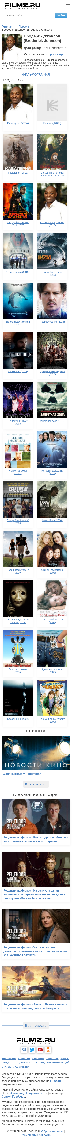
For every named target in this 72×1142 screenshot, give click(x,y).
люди (5, 1062)
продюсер (55, 54)
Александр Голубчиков (26, 1093)
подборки (23, 1062)
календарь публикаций (52, 1062)
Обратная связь (52, 1131)
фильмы (38, 1058)
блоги (65, 1058)
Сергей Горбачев (13, 1096)
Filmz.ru (55, 1080)
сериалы (52, 1058)
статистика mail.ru (15, 1066)
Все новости (36, 784)
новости (24, 1058)
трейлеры (9, 1058)
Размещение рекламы (36, 1134)
